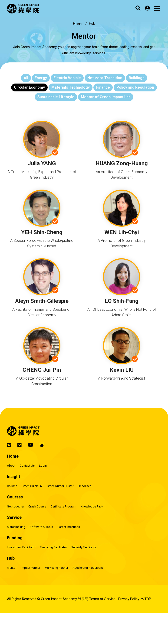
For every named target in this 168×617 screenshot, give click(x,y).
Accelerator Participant (87, 567)
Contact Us (27, 465)
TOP (146, 599)
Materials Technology (70, 87)
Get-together (15, 506)
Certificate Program (63, 506)
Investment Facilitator (21, 547)
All (26, 78)
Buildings (137, 78)
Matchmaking (16, 527)
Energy (41, 78)
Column (12, 486)
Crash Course (37, 506)
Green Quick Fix (32, 486)
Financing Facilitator (53, 547)
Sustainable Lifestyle (55, 97)
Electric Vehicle (67, 78)
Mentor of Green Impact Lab (106, 97)
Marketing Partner (56, 567)
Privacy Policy (128, 599)
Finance (103, 87)
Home (78, 23)
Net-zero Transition (104, 78)
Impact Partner (30, 567)
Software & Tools (41, 527)
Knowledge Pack (92, 506)
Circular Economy (29, 87)
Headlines (84, 486)
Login (43, 465)
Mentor (11, 567)
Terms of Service (102, 599)
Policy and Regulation (135, 87)
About (11, 465)
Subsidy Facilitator (83, 547)
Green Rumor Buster (60, 486)
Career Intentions (68, 527)
